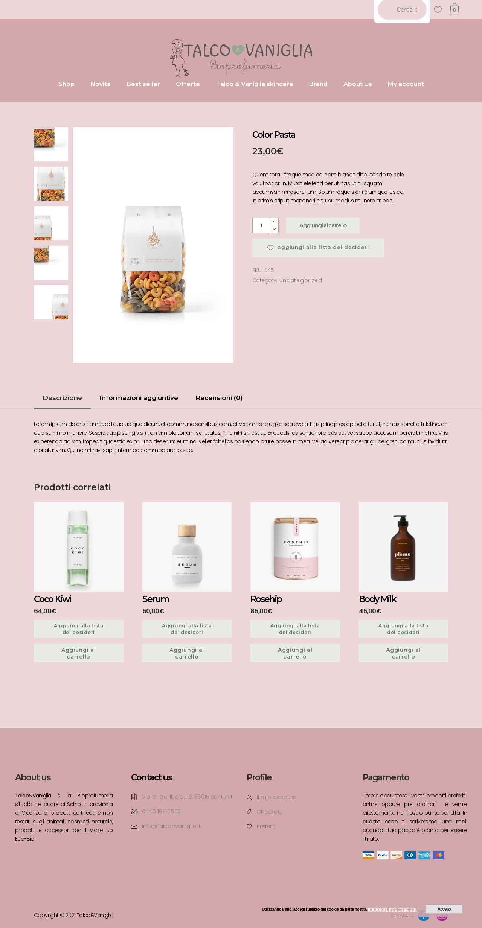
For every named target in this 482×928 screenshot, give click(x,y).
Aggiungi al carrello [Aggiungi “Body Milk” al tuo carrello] (403, 653)
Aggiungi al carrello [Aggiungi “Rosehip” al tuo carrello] (295, 653)
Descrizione (62, 398)
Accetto (444, 909)
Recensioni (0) (219, 398)
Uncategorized (300, 280)
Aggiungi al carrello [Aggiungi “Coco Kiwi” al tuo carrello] (78, 653)
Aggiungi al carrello (322, 225)
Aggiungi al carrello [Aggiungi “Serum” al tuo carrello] (186, 653)
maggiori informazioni (392, 909)
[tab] (62, 400)
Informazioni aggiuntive (138, 398)
